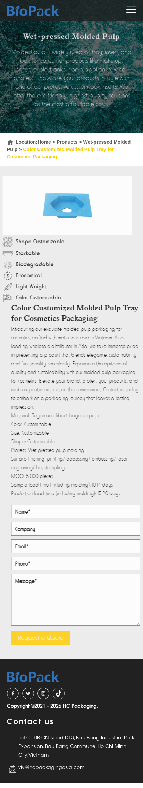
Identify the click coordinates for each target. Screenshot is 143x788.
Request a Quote (42, 638)
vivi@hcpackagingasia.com (51, 767)
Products (67, 142)
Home (44, 142)
